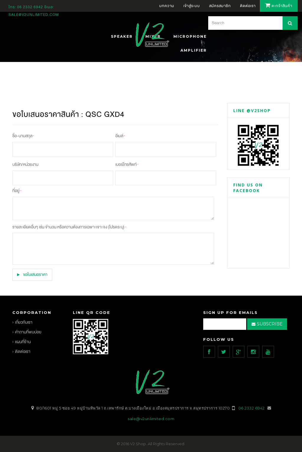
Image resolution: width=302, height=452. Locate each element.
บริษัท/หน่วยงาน (25, 164)
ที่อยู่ (16, 190)
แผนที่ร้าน (23, 341)
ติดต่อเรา (22, 351)
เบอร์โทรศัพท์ (126, 164)
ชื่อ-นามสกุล (23, 136)
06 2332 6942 (30, 7)
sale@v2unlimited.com (34, 15)
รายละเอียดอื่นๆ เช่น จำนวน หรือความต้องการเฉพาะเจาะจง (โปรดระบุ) (69, 227)
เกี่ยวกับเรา (23, 322)
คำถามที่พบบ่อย (28, 332)
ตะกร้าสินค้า (278, 6)
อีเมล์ (120, 136)
